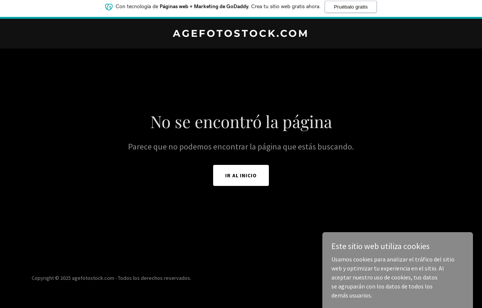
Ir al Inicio (241, 175)
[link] (241, 34)
